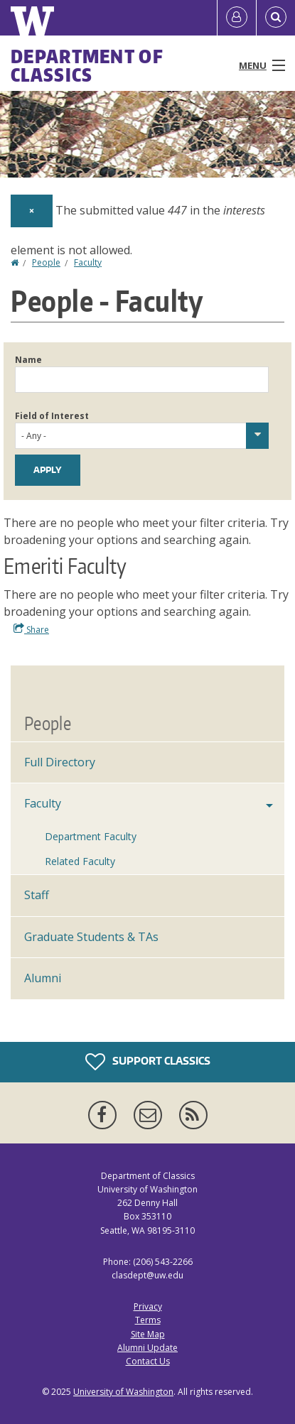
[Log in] (237, 18)
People (46, 262)
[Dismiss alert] (32, 211)
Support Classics (147, 1062)
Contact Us (148, 1361)
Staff (36, 895)
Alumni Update (147, 1348)
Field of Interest (52, 416)
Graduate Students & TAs (91, 937)
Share (31, 629)
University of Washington (123, 1392)
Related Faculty (80, 861)
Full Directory (59, 762)
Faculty (88, 262)
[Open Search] (276, 18)
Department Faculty (90, 836)
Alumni (42, 978)
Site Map (148, 1334)
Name (28, 360)
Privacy (148, 1306)
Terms (148, 1320)
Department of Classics (87, 65)
